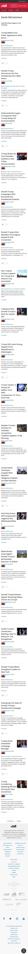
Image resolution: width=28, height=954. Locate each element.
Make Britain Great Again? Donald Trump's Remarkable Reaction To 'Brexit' (9, 556)
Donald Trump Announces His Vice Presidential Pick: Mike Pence (11, 74)
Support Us (20, 853)
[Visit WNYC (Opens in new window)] (6, 894)
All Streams (10, 10)
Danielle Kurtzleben (19, 289)
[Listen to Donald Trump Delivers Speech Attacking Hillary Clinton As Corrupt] (2, 621)
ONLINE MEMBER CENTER (14, 866)
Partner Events (7, 849)
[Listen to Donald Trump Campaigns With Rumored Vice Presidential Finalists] (2, 224)
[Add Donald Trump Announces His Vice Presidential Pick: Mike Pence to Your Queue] (6, 105)
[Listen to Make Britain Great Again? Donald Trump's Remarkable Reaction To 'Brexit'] (2, 587)
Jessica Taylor (7, 171)
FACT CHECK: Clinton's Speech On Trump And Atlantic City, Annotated (8, 276)
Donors (14, 870)
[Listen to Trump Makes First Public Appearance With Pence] (2, 63)
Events (7, 847)
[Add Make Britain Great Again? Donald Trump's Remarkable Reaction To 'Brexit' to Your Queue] (6, 587)
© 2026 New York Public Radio (14, 926)
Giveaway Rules (14, 936)
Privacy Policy (14, 930)
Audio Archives (20, 849)
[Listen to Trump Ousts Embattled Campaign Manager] (2, 774)
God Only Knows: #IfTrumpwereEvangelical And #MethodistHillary (8, 518)
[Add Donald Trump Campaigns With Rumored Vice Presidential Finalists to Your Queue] (6, 224)
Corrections (14, 934)
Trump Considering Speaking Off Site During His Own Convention (8, 786)
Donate (14, 5)
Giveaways (7, 853)
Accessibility (14, 932)
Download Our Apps (20, 843)
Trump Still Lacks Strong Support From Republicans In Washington (11, 348)
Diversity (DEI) (14, 874)
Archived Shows (20, 847)
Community (8, 851)
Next (18, 821)
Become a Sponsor (14, 868)
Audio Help (20, 851)
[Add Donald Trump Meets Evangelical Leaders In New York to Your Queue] (6, 695)
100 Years (23, 10)
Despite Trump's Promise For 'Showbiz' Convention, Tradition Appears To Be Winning (11, 431)
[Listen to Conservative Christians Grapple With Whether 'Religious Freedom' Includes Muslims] (2, 505)
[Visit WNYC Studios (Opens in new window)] (22, 894)
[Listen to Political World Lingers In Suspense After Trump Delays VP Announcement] (2, 146)
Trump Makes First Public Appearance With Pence (11, 35)
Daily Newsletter (7, 845)
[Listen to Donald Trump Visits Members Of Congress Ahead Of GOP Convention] (2, 263)
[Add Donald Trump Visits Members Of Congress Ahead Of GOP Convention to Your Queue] (6, 263)
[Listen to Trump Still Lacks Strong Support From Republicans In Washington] (2, 377)
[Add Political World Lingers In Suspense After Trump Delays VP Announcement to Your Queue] (6, 146)
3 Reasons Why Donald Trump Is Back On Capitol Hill (8, 313)
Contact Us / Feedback (14, 864)
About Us (14, 862)
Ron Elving (6, 86)
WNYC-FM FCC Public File (14, 938)
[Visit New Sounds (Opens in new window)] (21, 899)
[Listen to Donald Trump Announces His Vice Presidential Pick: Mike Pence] (2, 105)
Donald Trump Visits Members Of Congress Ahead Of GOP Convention (10, 236)
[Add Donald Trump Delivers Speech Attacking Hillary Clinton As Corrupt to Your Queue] (6, 621)
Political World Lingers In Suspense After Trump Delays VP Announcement (10, 117)
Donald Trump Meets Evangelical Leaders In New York (10, 669)
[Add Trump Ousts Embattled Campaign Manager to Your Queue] (6, 774)
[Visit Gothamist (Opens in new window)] (14, 894)
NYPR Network (22, 1)
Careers (14, 872)
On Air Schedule (7, 843)
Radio (5, 10)
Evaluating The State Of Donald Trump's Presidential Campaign (11, 705)
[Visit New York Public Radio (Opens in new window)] (14, 884)
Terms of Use (14, 928)
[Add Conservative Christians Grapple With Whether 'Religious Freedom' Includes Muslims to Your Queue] (6, 505)
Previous (11, 821)
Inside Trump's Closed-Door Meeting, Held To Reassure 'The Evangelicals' (8, 634)
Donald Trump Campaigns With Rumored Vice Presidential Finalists (10, 195)
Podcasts (20, 845)
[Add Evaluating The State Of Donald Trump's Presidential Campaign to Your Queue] (6, 733)
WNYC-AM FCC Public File (14, 943)
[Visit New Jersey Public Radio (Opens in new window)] (7, 905)
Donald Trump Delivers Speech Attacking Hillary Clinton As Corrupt (11, 597)
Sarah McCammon (8, 45)
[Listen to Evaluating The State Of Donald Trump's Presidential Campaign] (2, 733)
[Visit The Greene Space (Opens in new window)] (21, 904)
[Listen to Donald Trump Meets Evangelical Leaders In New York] (2, 695)
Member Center (22, 5)
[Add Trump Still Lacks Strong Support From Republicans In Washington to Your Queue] (6, 377)
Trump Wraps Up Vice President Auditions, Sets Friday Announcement (8, 158)
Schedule (17, 10)
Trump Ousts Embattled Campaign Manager (7, 745)
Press (14, 876)
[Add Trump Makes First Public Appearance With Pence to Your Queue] (6, 63)
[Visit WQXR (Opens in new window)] (7, 900)
